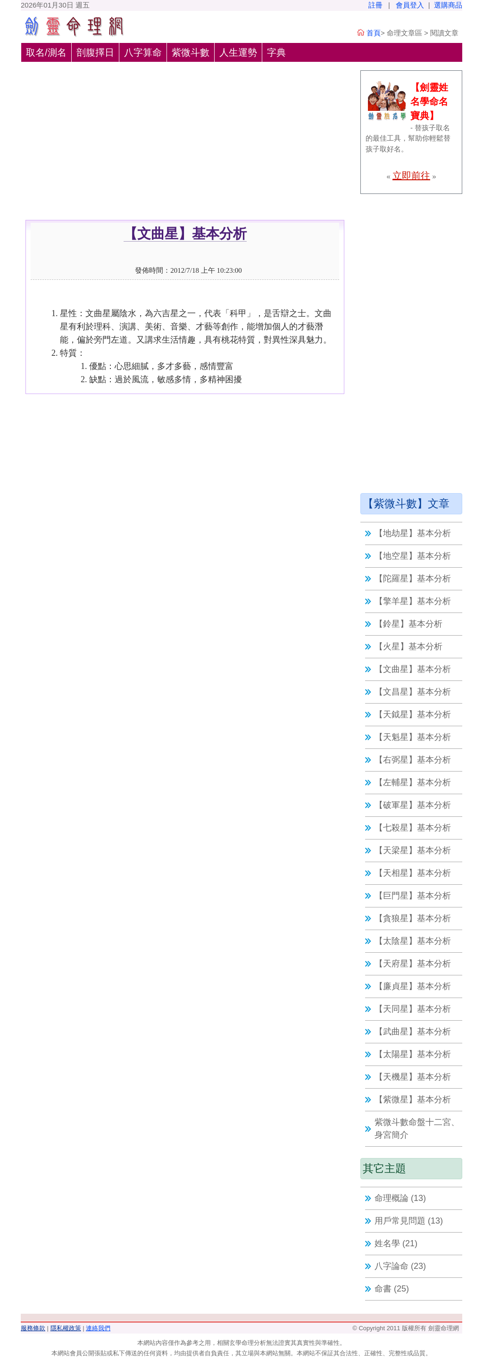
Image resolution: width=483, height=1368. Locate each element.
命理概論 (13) (400, 1198)
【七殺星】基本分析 (413, 827)
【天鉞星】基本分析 (413, 714)
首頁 (373, 33)
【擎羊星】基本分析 (413, 601)
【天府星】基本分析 (413, 963)
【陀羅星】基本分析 (413, 578)
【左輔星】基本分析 (413, 782)
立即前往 (411, 175)
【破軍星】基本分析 (413, 805)
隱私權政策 (65, 1328)
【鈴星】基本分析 (408, 624)
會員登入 (410, 5)
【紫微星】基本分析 (413, 1099)
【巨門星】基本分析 (413, 895)
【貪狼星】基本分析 (413, 918)
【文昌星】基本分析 (413, 692)
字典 (276, 52)
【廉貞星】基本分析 (413, 986)
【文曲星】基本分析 (413, 669)
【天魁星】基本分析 (413, 737)
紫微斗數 (190, 52)
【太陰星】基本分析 (413, 941)
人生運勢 (238, 52)
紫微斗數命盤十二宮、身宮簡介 (417, 1128)
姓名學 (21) (396, 1243)
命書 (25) (392, 1288)
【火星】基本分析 (408, 646)
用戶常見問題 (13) (409, 1220)
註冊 (375, 5)
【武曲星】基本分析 (413, 1031)
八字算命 (143, 52)
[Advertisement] (185, 149)
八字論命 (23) (400, 1266)
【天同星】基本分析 (413, 1009)
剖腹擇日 (95, 52)
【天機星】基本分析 (413, 1077)
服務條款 (33, 1328)
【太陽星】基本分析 (413, 1054)
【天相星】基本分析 (413, 873)
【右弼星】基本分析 (413, 759)
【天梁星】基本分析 (413, 850)
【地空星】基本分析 (413, 556)
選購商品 (448, 5)
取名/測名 (46, 52)
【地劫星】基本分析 (413, 533)
